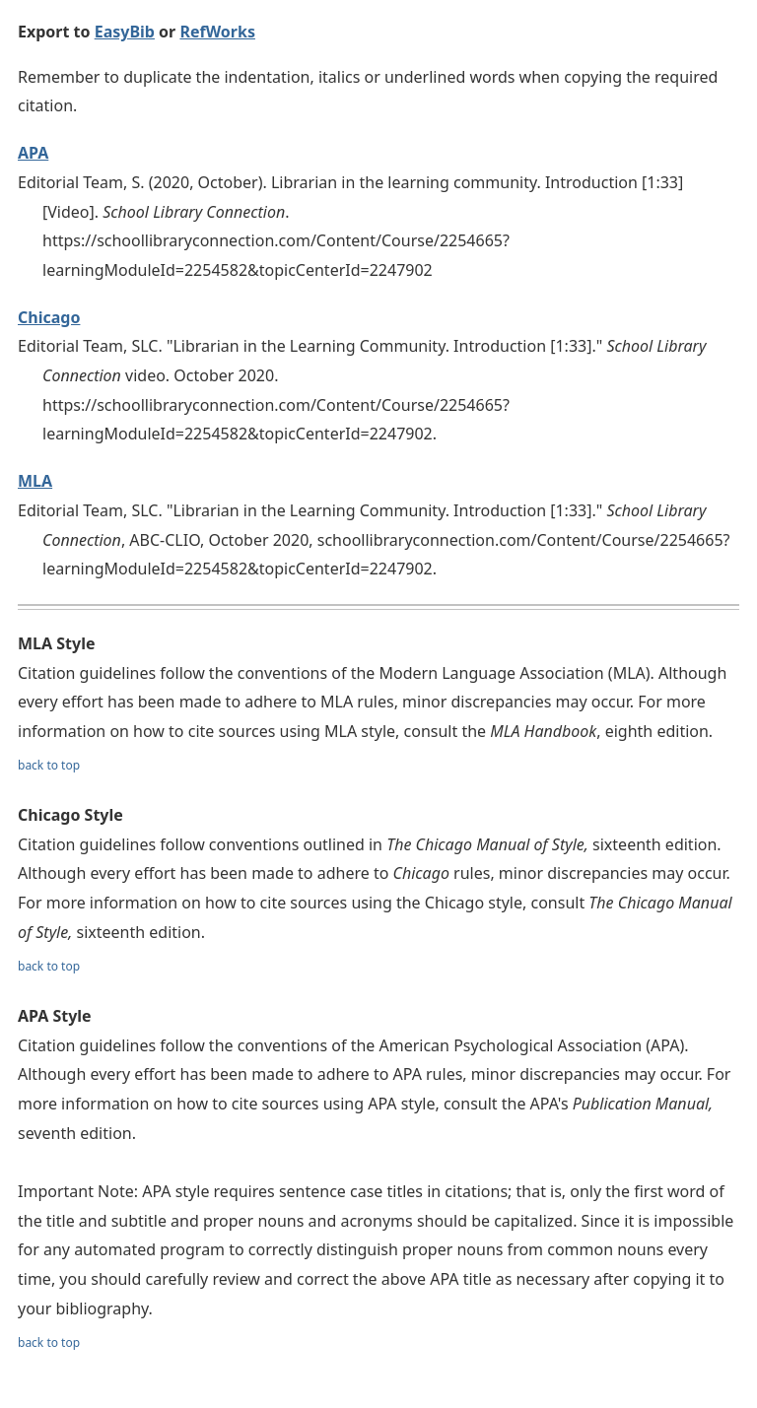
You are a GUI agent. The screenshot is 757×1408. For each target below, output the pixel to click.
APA (33, 153)
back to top (49, 765)
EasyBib (125, 31)
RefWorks (217, 31)
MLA (35, 481)
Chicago (49, 317)
